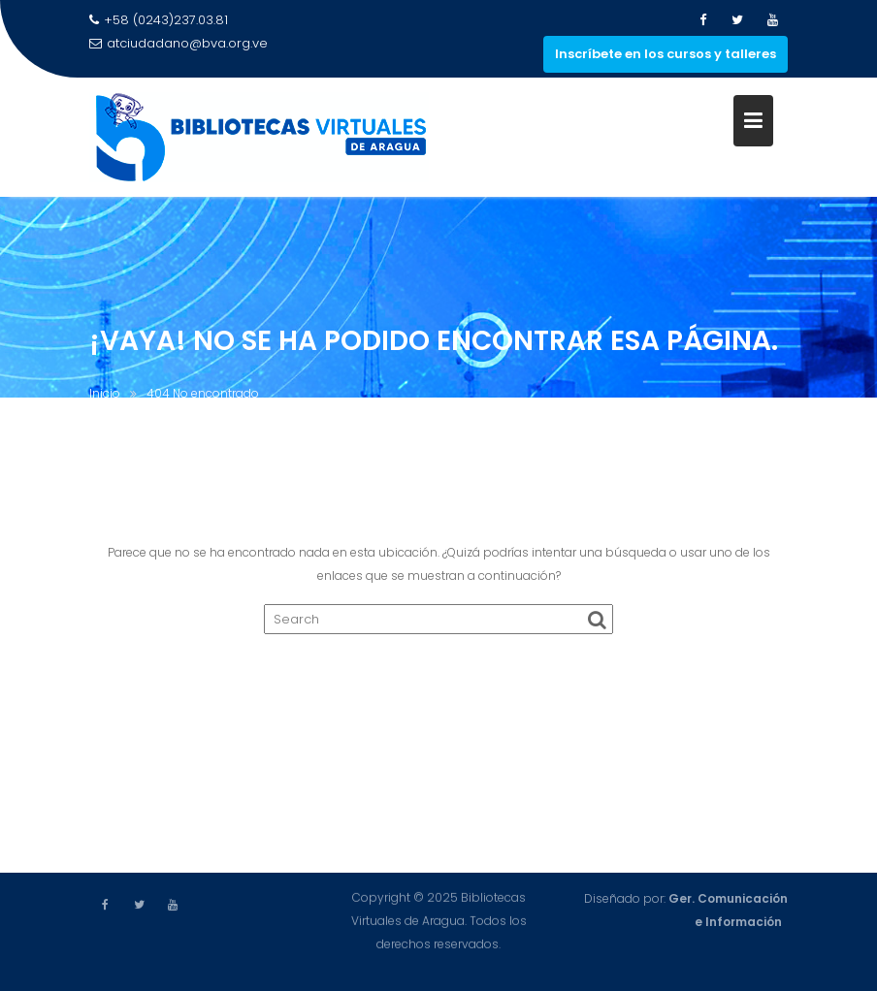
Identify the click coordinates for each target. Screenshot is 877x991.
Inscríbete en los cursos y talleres (665, 54)
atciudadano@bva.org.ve (178, 43)
